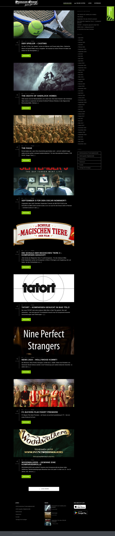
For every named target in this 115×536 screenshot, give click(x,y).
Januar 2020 (81, 86)
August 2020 (81, 79)
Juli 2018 (80, 107)
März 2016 (80, 141)
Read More (26, 55)
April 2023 (80, 58)
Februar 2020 (81, 84)
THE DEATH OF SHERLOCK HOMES (39, 96)
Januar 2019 (81, 97)
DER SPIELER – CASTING (34, 43)
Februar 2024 (81, 47)
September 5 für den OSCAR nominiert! (44, 200)
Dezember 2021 (82, 65)
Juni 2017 (80, 118)
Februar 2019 (81, 95)
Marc (24, 41)
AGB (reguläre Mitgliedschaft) (86, 156)
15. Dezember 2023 (38, 357)
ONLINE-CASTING (79, 3)
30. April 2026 (37, 93)
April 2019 (80, 93)
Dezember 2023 (82, 49)
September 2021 (82, 67)
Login (89, 3)
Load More (44, 489)
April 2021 (80, 74)
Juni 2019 (80, 90)
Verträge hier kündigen (85, 167)
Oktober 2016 (81, 132)
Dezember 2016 (82, 127)
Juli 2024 (80, 44)
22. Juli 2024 (37, 250)
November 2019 (82, 88)
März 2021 (80, 77)
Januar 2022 (81, 63)
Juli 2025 (80, 40)
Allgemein (29, 41)
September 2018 (82, 102)
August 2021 (81, 70)
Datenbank (97, 3)
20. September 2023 (38, 409)
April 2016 (80, 139)
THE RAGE (27, 148)
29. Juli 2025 (37, 145)
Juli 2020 (80, 81)
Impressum (82, 162)
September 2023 (82, 51)
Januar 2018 (81, 113)
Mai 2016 (80, 137)
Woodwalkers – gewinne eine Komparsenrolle (39, 463)
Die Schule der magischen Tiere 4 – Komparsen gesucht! (42, 254)
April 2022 (80, 60)
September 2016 (82, 134)
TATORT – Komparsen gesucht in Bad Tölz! (46, 307)
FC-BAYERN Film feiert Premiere (40, 412)
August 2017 (81, 116)
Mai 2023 (80, 56)
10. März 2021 (37, 41)
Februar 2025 (81, 42)
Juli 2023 (80, 54)
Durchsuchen (67, 3)
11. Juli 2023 (37, 460)
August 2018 (81, 104)
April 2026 (80, 37)
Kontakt (81, 165)
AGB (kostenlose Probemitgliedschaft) (88, 153)
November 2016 (82, 130)
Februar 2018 (81, 111)
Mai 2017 (80, 120)
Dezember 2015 (82, 143)
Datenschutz (82, 159)
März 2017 (80, 123)
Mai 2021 (80, 72)
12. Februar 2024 (38, 305)
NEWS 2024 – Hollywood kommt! (39, 360)
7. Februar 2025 (37, 198)
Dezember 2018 (82, 100)
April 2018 (80, 109)
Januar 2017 (81, 125)
